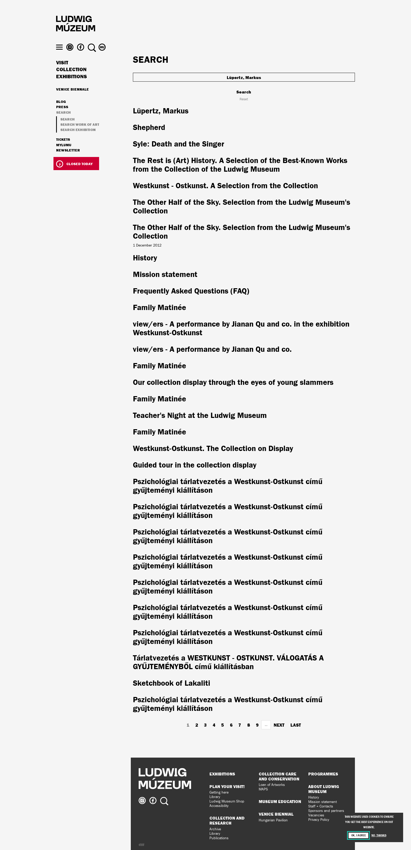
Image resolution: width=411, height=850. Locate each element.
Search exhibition (78, 139)
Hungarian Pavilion (273, 820)
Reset (244, 99)
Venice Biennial (276, 814)
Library (214, 797)
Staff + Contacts (320, 806)
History (313, 797)
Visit (62, 72)
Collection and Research (227, 820)
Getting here (219, 792)
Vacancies (316, 815)
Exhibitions (71, 86)
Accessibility (219, 806)
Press (62, 117)
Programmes (323, 773)
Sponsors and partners (326, 811)
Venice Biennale (72, 99)
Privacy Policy (318, 819)
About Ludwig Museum (323, 789)
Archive (215, 829)
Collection (71, 79)
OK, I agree (358, 835)
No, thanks (378, 835)
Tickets (63, 149)
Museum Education (280, 801)
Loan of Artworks (272, 785)
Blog (61, 111)
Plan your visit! (227, 786)
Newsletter (68, 159)
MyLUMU (63, 154)
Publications (219, 838)
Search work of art (79, 134)
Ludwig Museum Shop (226, 801)
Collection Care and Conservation (279, 776)
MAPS (263, 789)
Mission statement (322, 802)
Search (63, 122)
